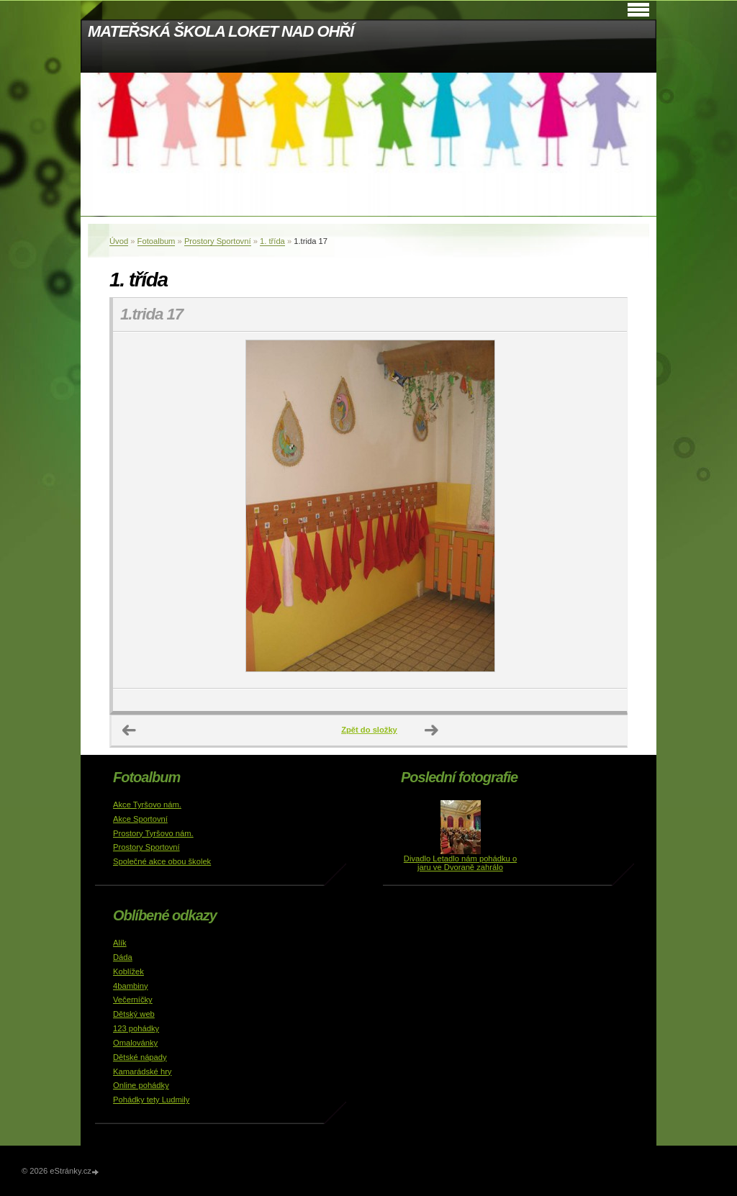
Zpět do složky (369, 729)
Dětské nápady (140, 1057)
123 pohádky (136, 1028)
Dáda (122, 957)
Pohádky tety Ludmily (151, 1099)
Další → (432, 730)
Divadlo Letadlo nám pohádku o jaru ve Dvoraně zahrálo (460, 862)
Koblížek (128, 971)
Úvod (118, 241)
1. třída (272, 241)
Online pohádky (141, 1085)
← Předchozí (129, 730)
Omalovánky (135, 1042)
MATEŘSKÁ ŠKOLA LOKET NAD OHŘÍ (220, 31)
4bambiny (130, 986)
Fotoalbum (156, 241)
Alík (120, 942)
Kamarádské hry (142, 1071)
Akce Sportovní (140, 819)
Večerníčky (133, 999)
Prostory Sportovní (217, 241)
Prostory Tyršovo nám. (153, 833)
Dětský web (134, 1014)
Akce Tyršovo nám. (147, 804)
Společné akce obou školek (162, 861)
